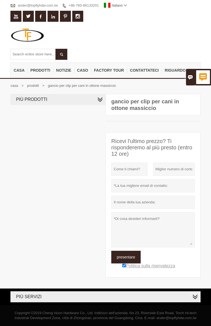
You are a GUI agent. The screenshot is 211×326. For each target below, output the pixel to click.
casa (19, 70)
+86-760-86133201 (84, 5)
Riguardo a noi (181, 70)
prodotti (33, 85)
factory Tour (109, 70)
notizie (63, 70)
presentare (126, 257)
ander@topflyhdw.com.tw (38, 5)
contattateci (144, 70)
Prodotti (40, 70)
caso (82, 70)
